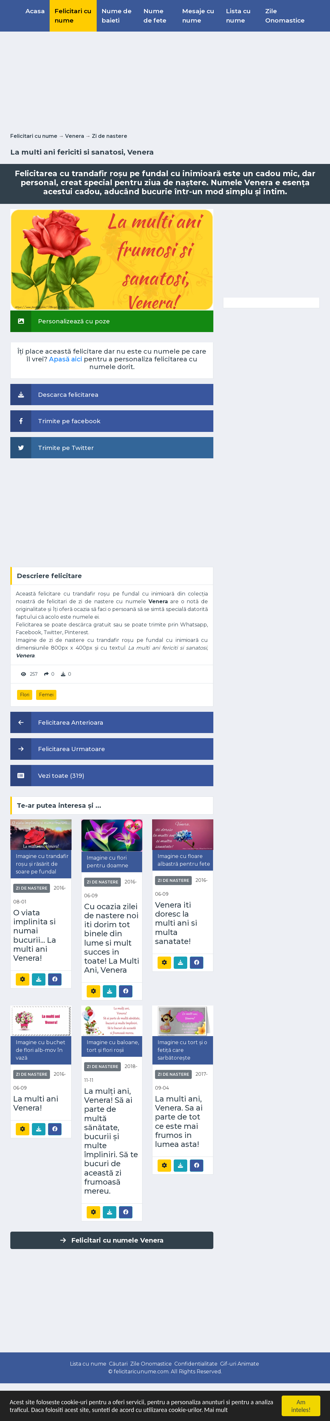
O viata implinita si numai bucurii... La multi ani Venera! (34, 935)
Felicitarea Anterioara (56, 722)
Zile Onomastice (285, 15)
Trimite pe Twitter (52, 447)
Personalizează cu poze (60, 321)
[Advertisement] (165, 81)
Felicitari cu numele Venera (112, 1240)
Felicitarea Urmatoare (57, 748)
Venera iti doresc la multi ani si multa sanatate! (176, 923)
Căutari (118, 1364)
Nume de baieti (116, 15)
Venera (74, 136)
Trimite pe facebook (55, 421)
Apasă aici (65, 359)
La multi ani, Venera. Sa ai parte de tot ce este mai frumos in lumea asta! (179, 1121)
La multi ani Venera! (35, 1103)
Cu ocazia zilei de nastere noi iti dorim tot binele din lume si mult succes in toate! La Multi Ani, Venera (111, 938)
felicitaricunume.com (141, 1372)
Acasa (35, 11)
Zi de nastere (109, 136)
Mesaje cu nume (198, 15)
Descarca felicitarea (54, 394)
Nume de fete (154, 15)
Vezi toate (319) (47, 775)
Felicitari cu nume (73, 15)
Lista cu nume (238, 15)
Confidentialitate (196, 1364)
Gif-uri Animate (239, 1364)
